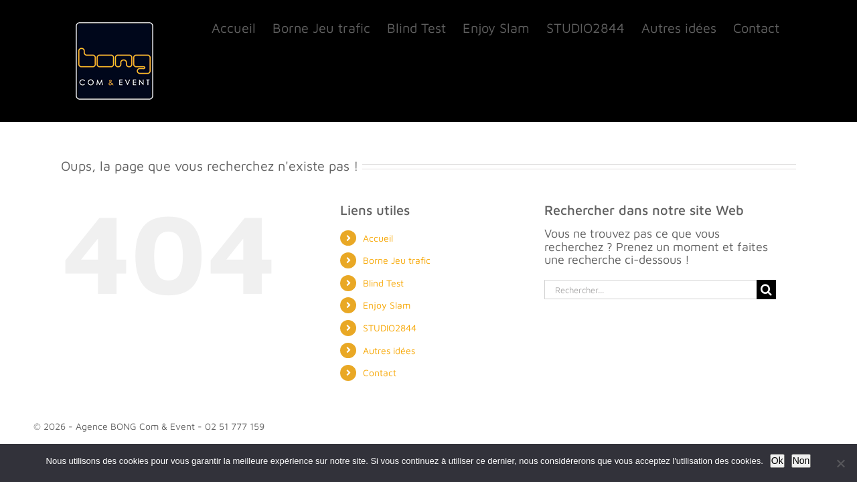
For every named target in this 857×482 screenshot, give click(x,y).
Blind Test (383, 283)
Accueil (378, 238)
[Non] (840, 463)
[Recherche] (766, 289)
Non (801, 460)
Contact (379, 372)
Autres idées (389, 350)
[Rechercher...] (650, 289)
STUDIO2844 (389, 327)
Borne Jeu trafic (397, 260)
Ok (777, 460)
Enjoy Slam (386, 305)
